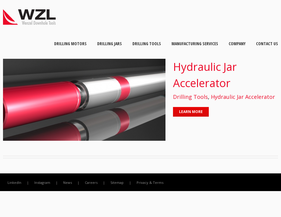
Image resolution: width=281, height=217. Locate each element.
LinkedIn (14, 182)
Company (237, 43)
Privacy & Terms (150, 182)
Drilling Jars (109, 43)
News (67, 182)
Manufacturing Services (194, 43)
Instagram (42, 182)
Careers (91, 182)
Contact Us (267, 43)
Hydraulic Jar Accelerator (243, 96)
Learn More (191, 111)
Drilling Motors (70, 43)
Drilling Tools (146, 43)
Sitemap (117, 182)
